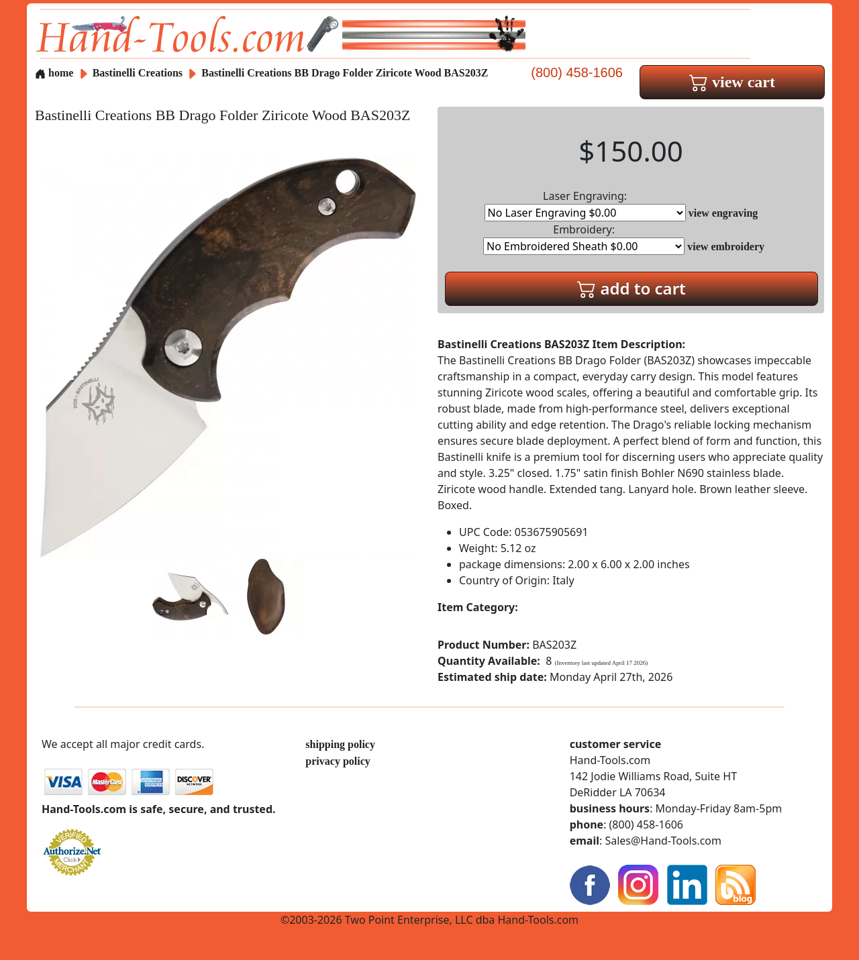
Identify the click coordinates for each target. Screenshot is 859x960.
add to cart (631, 288)
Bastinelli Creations (139, 72)
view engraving (723, 213)
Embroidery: (584, 238)
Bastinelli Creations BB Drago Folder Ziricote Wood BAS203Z (344, 72)
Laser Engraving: (585, 205)
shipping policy (340, 744)
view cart (732, 81)
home (54, 72)
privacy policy (337, 761)
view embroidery (725, 246)
